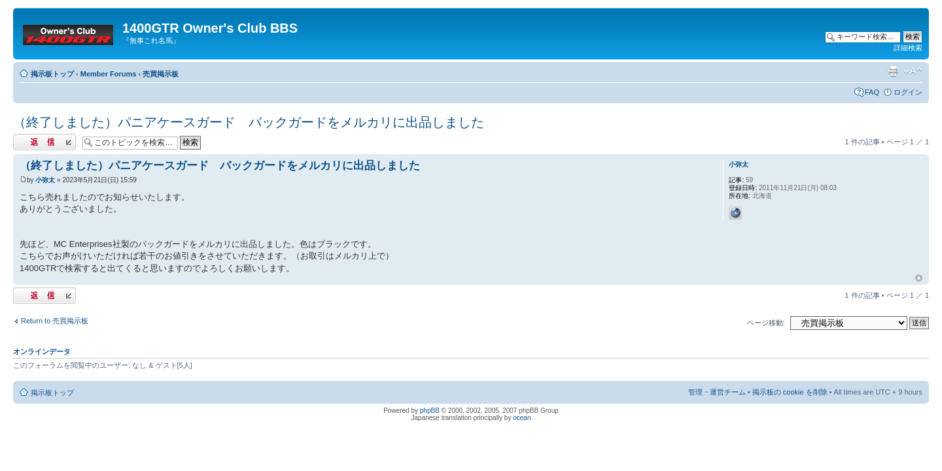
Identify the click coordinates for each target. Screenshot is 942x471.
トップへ (918, 278)
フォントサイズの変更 (912, 71)
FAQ (872, 92)
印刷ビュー (893, 71)
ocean (522, 417)
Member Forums (108, 74)
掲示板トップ (52, 74)
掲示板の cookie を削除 (790, 392)
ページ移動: (766, 323)
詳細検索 (908, 48)
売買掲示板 (161, 74)
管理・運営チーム (717, 392)
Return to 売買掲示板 (54, 321)
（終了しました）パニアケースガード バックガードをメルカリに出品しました (248, 122)
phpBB (430, 410)
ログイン (908, 92)
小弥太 (45, 180)
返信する (44, 142)
